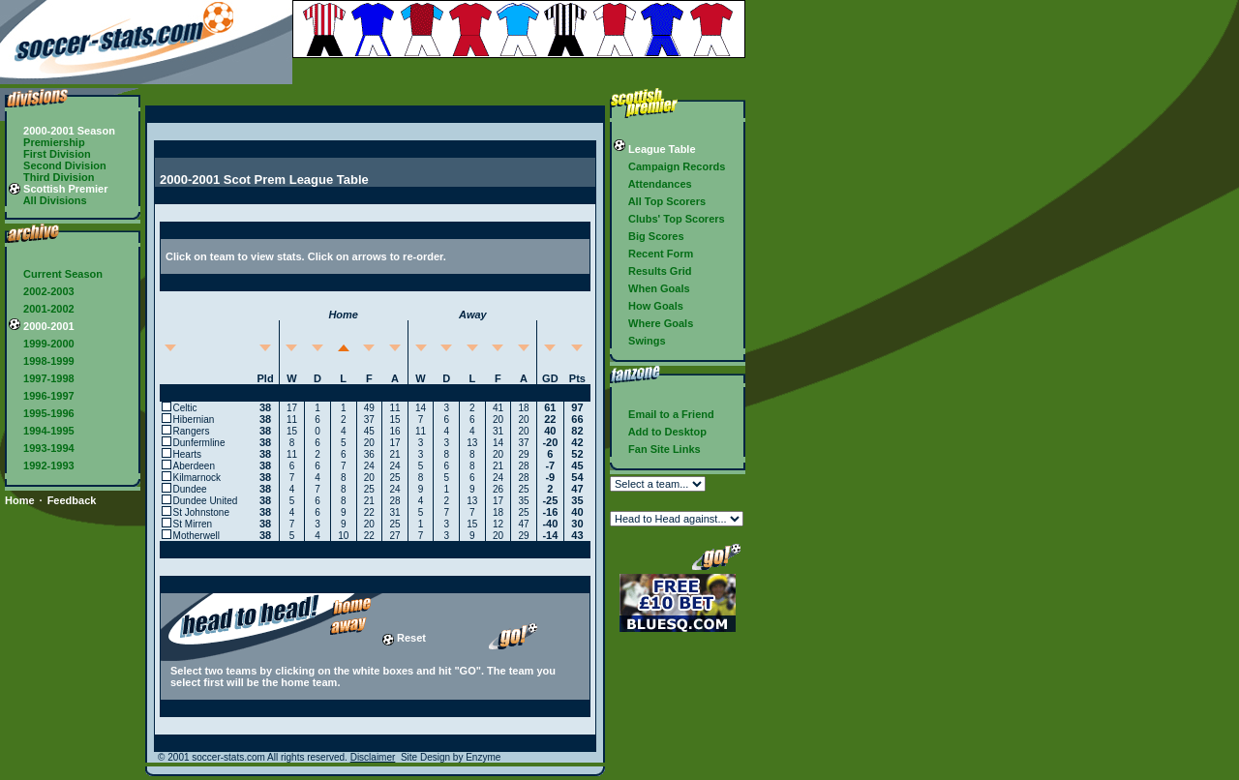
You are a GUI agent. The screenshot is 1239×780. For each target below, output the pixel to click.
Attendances (653, 184)
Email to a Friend (664, 414)
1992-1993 (42, 465)
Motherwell (196, 535)
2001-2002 (42, 309)
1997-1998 (42, 378)
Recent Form (653, 253)
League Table (655, 149)
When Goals (652, 288)
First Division (50, 154)
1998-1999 (42, 361)
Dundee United (205, 500)
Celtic (185, 408)
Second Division (57, 165)
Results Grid (652, 271)
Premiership (47, 142)
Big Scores (649, 236)
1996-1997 (42, 396)
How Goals (648, 306)
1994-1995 (42, 430)
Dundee (190, 489)
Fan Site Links (657, 449)
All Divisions (48, 200)
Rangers (191, 431)
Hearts (187, 454)
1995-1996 (42, 413)
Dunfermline (199, 442)
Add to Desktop (660, 431)
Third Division (51, 177)
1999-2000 (42, 343)
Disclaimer (373, 757)
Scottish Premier (58, 189)
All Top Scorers (660, 201)
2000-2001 (42, 326)
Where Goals (653, 323)
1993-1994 (42, 448)
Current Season (56, 274)
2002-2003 (42, 291)
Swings (640, 340)
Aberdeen (194, 466)
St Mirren (193, 524)
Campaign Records (669, 166)
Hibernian (194, 419)
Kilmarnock (197, 477)
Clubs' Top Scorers (669, 219)
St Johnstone (201, 512)
